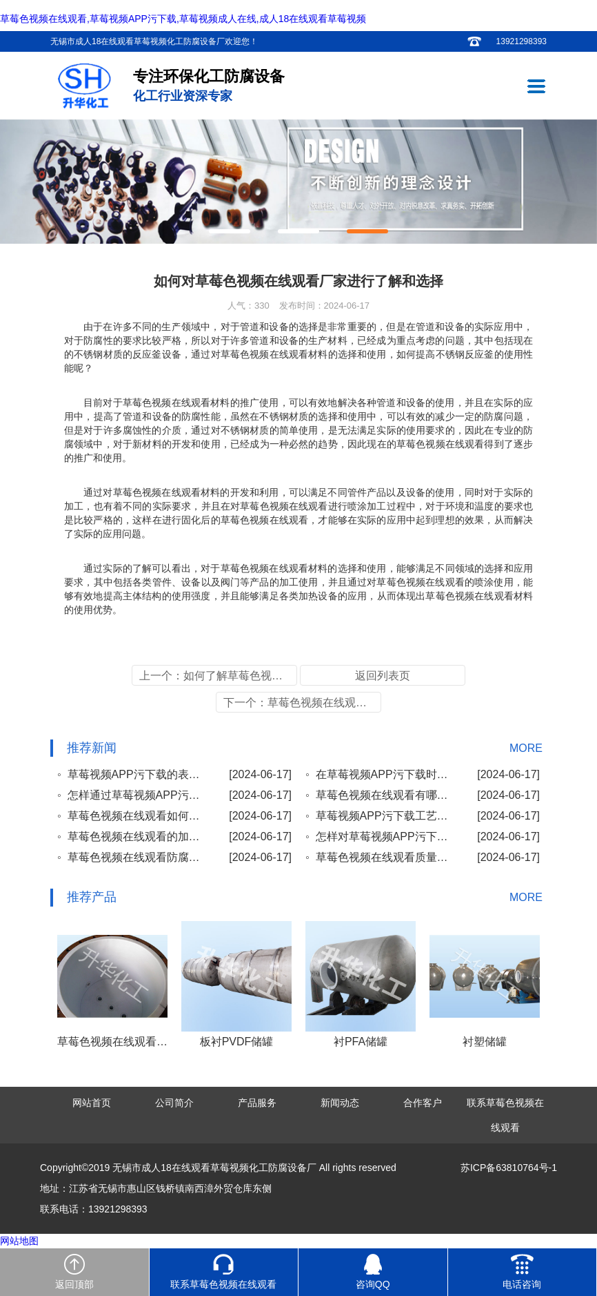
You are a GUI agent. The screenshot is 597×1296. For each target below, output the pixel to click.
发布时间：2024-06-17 (324, 305)
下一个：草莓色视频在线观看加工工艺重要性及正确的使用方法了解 (302, 702)
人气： (248, 305)
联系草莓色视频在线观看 (505, 1115)
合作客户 (422, 1102)
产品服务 (257, 1102)
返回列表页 (382, 675)
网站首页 (91, 1102)
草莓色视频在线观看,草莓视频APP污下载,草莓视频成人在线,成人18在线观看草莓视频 (183, 19)
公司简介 (174, 1102)
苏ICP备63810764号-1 (509, 1167)
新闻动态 (340, 1102)
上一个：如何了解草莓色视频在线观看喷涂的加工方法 (218, 675)
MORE (526, 748)
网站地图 (19, 1240)
